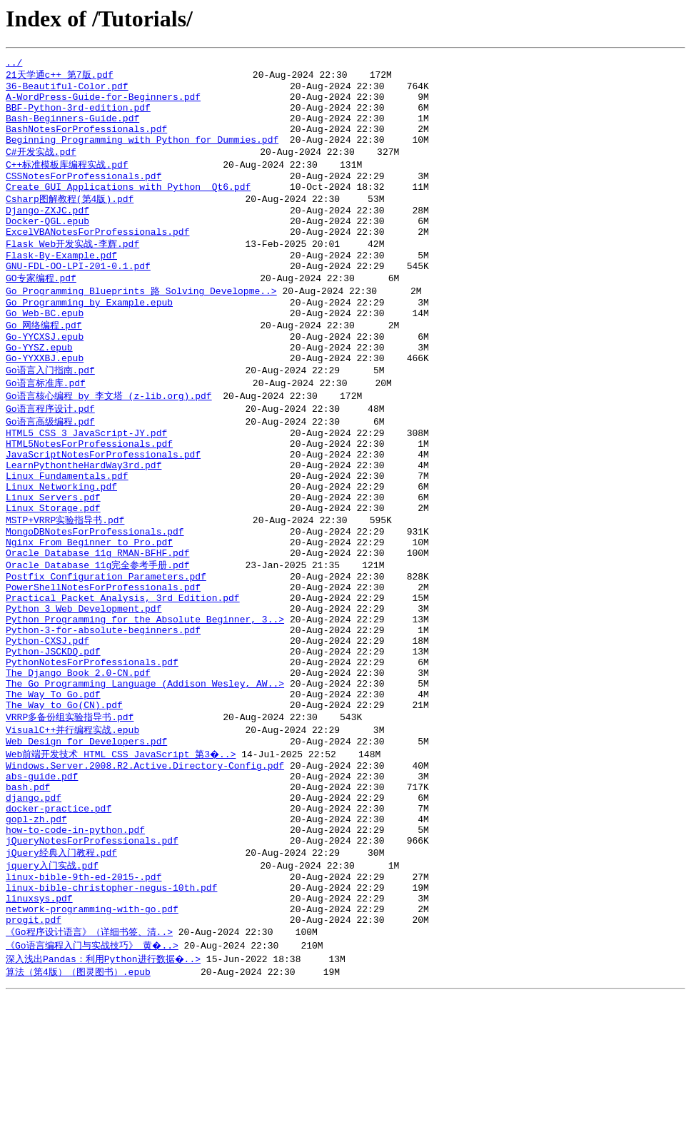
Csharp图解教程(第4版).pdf (69, 220)
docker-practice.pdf (58, 925)
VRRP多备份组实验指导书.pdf (69, 820)
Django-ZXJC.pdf (47, 234)
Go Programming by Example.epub (89, 339)
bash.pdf (28, 899)
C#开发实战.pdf (41, 167)
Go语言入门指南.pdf (50, 416)
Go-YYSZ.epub (39, 391)
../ (14, 64)
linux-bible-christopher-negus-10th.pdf (111, 1016)
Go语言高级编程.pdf (50, 471)
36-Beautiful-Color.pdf (67, 90)
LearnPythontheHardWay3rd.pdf (83, 523)
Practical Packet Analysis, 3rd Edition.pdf (123, 678)
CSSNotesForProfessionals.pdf (83, 194)
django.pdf (33, 912)
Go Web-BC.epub (45, 351)
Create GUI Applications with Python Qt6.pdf (128, 207)
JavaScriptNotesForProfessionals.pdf (103, 510)
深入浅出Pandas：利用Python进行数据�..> (104, 1094)
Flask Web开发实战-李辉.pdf (72, 272)
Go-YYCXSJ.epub (45, 378)
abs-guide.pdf (42, 886)
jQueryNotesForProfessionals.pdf (92, 963)
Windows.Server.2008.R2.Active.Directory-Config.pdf (145, 873)
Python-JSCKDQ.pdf (53, 743)
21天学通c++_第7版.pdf (60, 77)
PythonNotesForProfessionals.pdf (92, 755)
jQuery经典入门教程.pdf (61, 976)
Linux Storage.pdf (53, 574)
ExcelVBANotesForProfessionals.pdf (97, 259)
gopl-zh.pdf (36, 937)
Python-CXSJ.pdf (47, 730)
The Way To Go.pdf (53, 794)
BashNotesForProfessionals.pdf (86, 142)
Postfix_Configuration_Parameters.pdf (106, 653)
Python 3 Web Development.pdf (83, 691)
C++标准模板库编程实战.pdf (67, 181)
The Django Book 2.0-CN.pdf (78, 768)
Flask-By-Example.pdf (61, 286)
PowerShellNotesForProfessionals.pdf (103, 666)
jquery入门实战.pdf (52, 990)
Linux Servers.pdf (53, 561)
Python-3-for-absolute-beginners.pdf (103, 717)
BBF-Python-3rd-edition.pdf (78, 116)
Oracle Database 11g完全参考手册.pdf (97, 639)
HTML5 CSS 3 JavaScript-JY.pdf (86, 484)
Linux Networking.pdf (61, 548)
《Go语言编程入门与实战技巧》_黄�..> (93, 1081)
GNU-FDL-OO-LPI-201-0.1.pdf (78, 299)
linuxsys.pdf (39, 1029)
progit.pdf (33, 1054)
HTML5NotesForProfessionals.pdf (89, 497)
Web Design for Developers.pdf (86, 847)
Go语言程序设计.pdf (50, 457)
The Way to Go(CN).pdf (64, 807)
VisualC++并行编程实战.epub (72, 833)
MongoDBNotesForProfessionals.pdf (95, 601)
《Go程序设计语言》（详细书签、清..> (89, 1067)
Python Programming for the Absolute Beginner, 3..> (145, 704)
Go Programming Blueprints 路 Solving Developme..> (141, 325)
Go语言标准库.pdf (46, 430)
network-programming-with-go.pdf (92, 1042)
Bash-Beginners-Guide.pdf (72, 129)
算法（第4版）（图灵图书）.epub (78, 1108)
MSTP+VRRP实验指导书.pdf (65, 587)
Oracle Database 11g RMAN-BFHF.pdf (97, 626)
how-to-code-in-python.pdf (75, 950)
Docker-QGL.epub (47, 247)
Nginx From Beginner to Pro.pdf (89, 613)
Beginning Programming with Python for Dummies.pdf (142, 154)
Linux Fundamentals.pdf (67, 536)
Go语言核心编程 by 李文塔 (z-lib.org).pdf (109, 444)
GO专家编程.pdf (41, 311)
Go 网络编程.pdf (44, 364)
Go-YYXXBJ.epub (45, 404)
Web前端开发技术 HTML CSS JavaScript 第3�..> (122, 860)
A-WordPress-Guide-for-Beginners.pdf (103, 103)
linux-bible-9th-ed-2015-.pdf (83, 1003)
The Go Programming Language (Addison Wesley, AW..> (145, 781)
